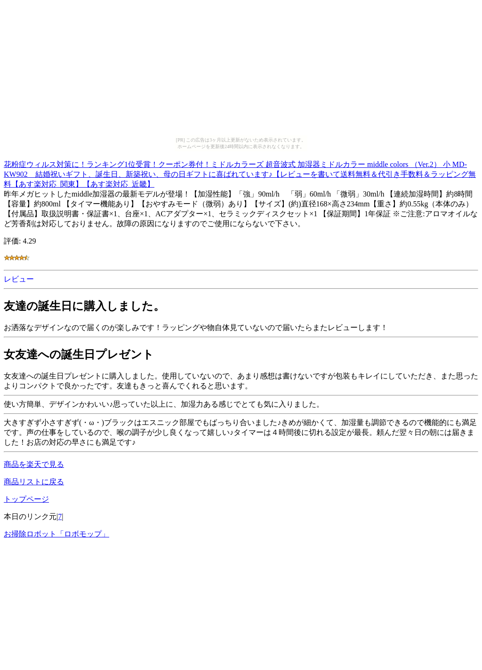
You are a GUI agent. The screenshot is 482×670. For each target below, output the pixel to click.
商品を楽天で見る (34, 464)
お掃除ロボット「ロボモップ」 (56, 534)
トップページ (26, 499)
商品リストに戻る (34, 482)
